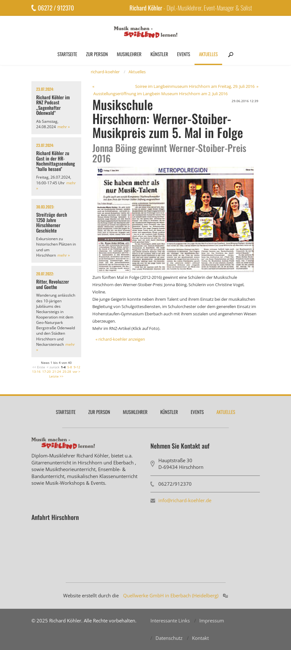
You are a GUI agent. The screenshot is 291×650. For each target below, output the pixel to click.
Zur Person (97, 53)
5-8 (69, 367)
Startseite (67, 53)
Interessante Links (170, 620)
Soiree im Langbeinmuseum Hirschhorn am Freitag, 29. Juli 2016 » (196, 86)
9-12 (77, 367)
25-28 (67, 371)
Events (183, 53)
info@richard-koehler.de (184, 500)
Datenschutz (168, 638)
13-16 (36, 371)
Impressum (211, 620)
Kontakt (200, 638)
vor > (76, 371)
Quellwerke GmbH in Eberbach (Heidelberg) (170, 595)
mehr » (63, 126)
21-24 (56, 371)
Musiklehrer (129, 53)
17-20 (46, 371)
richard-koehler (105, 72)
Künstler (159, 53)
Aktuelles (208, 53)
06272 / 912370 (56, 7)
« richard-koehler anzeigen (120, 339)
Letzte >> (56, 376)
